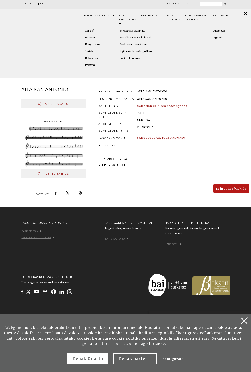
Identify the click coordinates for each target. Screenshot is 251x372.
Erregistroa (171, 4)
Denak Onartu (88, 358)
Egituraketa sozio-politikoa (136, 51)
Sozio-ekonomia (130, 58)
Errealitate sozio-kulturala (136, 37)
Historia (90, 37)
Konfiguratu (172, 359)
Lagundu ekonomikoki (38, 237)
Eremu (128, 19)
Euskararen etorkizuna (134, 44)
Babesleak (91, 58)
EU (24, 4)
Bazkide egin (32, 231)
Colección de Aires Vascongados (162, 106)
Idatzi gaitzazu (116, 238)
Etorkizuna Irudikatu (132, 30)
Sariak (89, 51)
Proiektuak (150, 15)
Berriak (220, 15)
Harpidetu (173, 244)
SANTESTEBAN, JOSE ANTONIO (161, 137)
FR (35, 4)
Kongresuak (92, 44)
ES (30, 4)
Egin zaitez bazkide (231, 188)
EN (41, 4)
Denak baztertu (135, 358)
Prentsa (90, 64)
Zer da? (89, 30)
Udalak (172, 18)
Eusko (99, 16)
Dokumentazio (196, 18)
